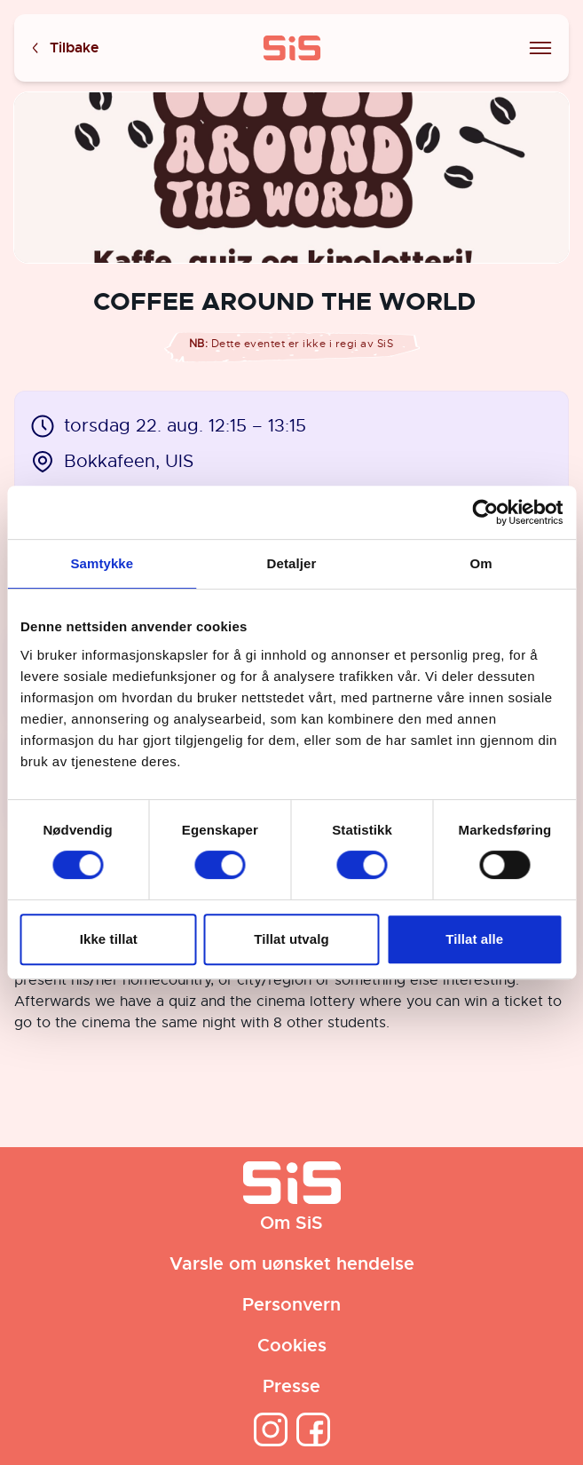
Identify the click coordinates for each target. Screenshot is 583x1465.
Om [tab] (481, 563)
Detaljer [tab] (292, 563)
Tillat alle (474, 938)
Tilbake (63, 48)
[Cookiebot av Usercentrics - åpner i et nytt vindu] (485, 512)
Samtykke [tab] (101, 563)
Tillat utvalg (291, 938)
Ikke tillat (109, 938)
